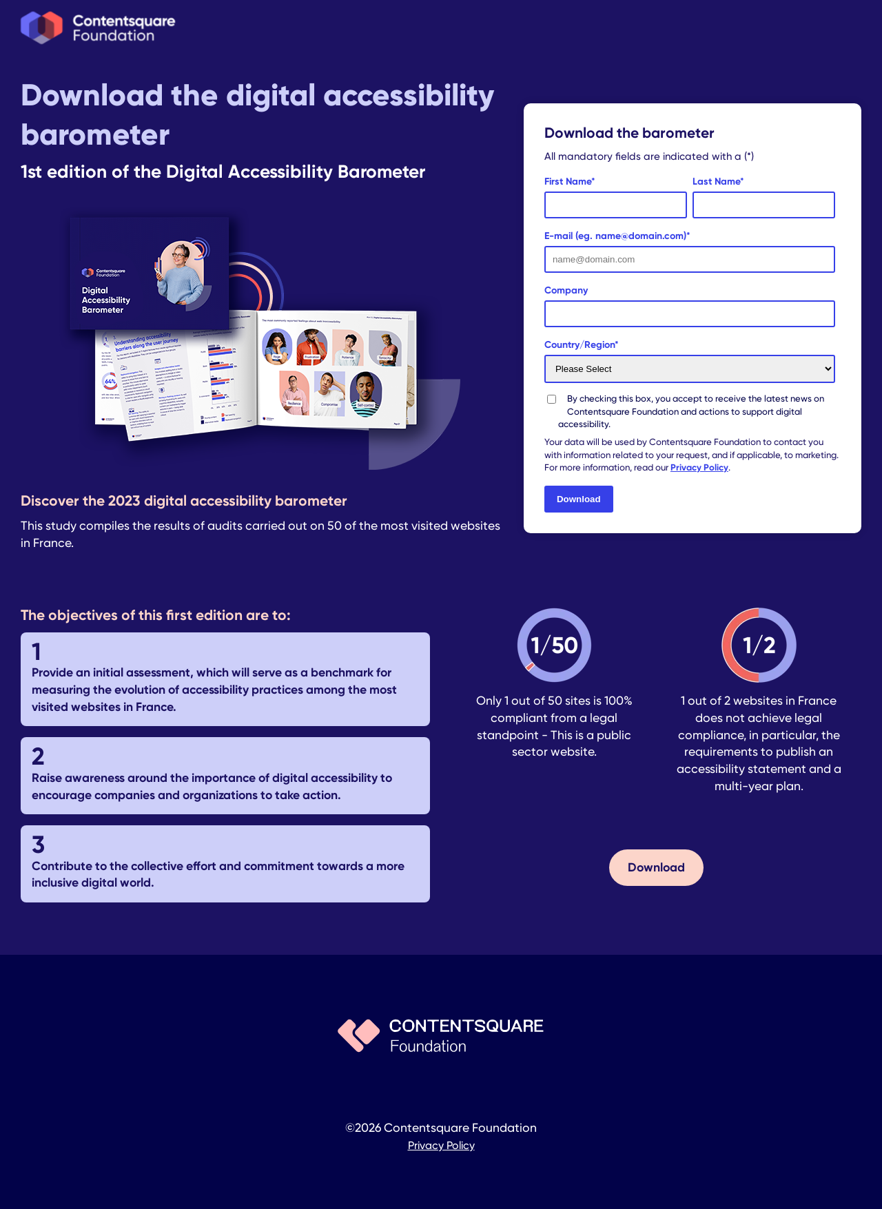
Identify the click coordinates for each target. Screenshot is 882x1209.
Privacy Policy (699, 467)
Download (656, 867)
